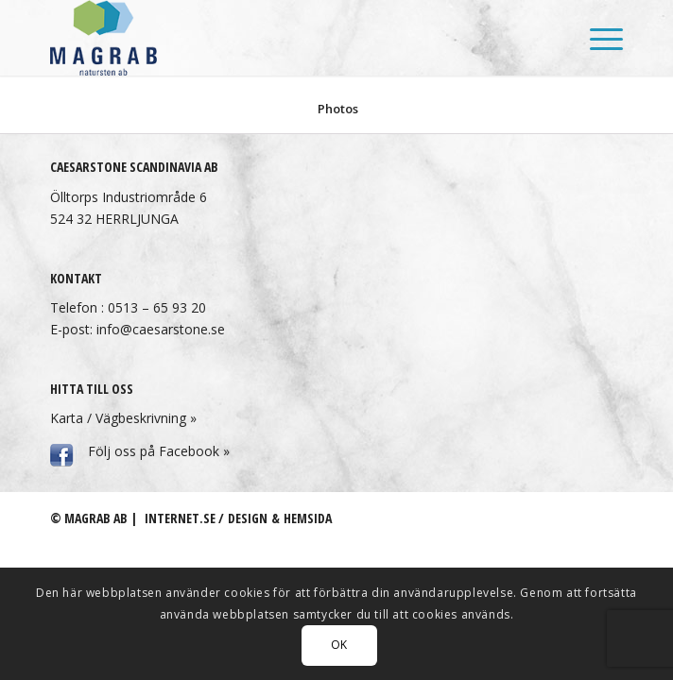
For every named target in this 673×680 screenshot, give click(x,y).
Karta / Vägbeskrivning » (123, 418)
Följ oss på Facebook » (159, 451)
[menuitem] (597, 38)
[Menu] (597, 38)
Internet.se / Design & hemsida (238, 518)
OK (339, 645)
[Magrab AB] (279, 38)
